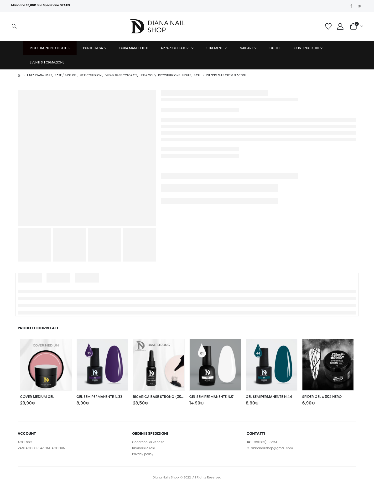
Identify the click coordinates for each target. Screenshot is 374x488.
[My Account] (340, 26)
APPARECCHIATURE (175, 48)
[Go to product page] (46, 365)
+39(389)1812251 (264, 442)
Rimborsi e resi (143, 448)
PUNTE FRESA (93, 48)
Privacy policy (142, 454)
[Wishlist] (328, 26)
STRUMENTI (215, 48)
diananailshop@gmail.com (272, 448)
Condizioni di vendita (148, 442)
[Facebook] (351, 6)
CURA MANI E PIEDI (133, 48)
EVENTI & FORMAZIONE (47, 62)
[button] (14, 26)
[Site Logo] (157, 26)
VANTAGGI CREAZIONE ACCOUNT (42, 448)
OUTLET (275, 48)
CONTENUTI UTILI (306, 48)
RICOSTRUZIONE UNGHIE (48, 48)
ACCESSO (25, 442)
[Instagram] (359, 6)
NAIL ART (246, 48)
